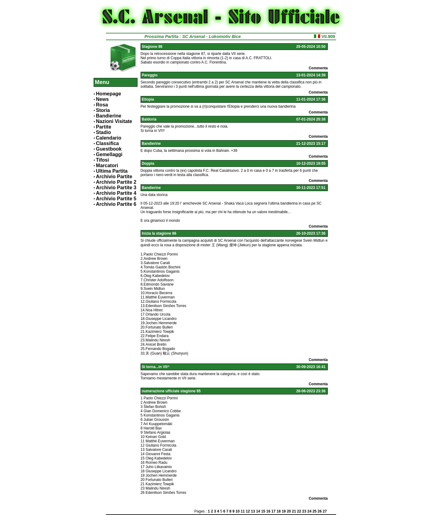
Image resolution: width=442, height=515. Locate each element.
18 (279, 511)
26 (320, 511)
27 (325, 511)
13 (253, 511)
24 (309, 511)
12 (248, 511)
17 (273, 511)
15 (263, 511)
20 (289, 511)
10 (237, 511)
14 (258, 511)
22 (299, 511)
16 (268, 511)
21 (294, 511)
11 (243, 511)
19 (284, 511)
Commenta (318, 68)
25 (314, 511)
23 (304, 511)
